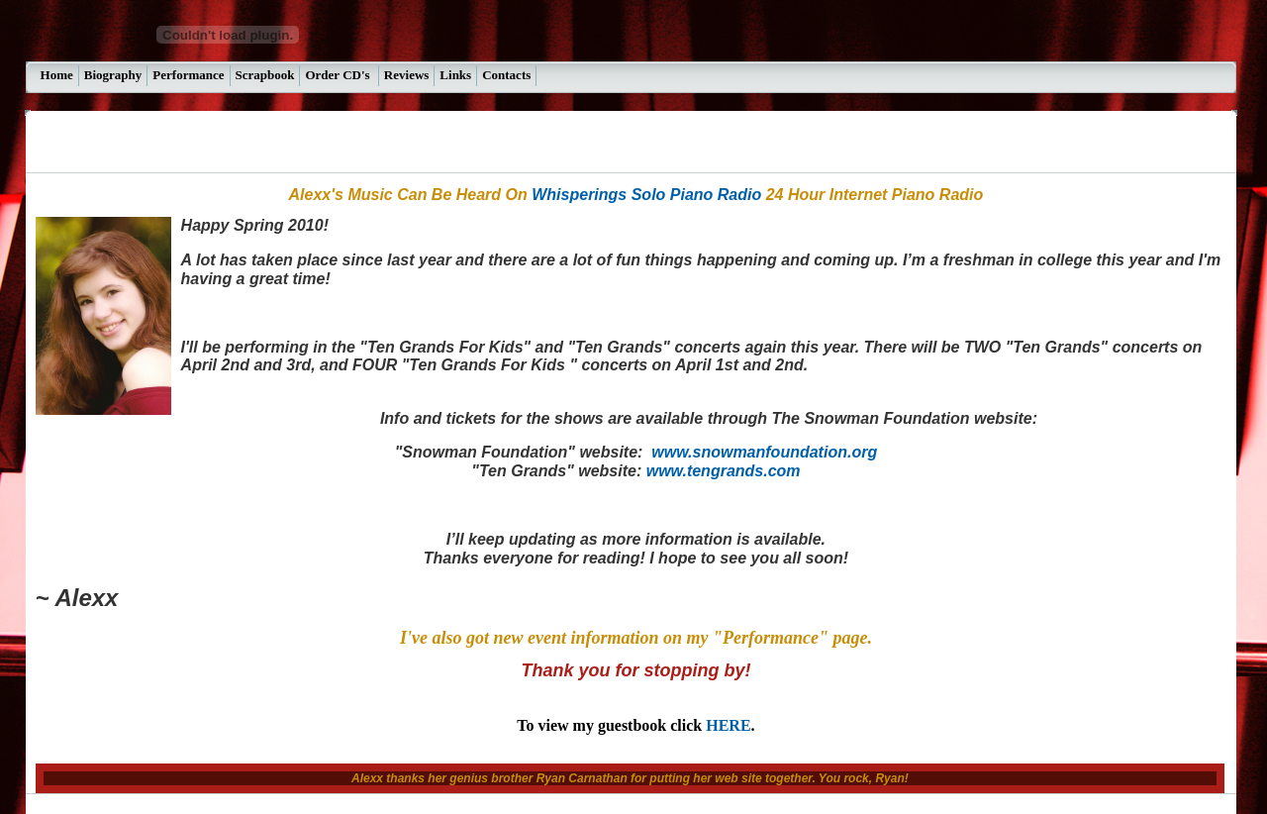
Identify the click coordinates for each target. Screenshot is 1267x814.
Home (57, 74)
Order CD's (338, 74)
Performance (188, 74)
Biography (113, 74)
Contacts (506, 74)
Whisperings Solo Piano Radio (646, 194)
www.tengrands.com (723, 470)
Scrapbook (265, 74)
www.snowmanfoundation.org (764, 452)
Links (455, 74)
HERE (728, 725)
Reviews (407, 74)
